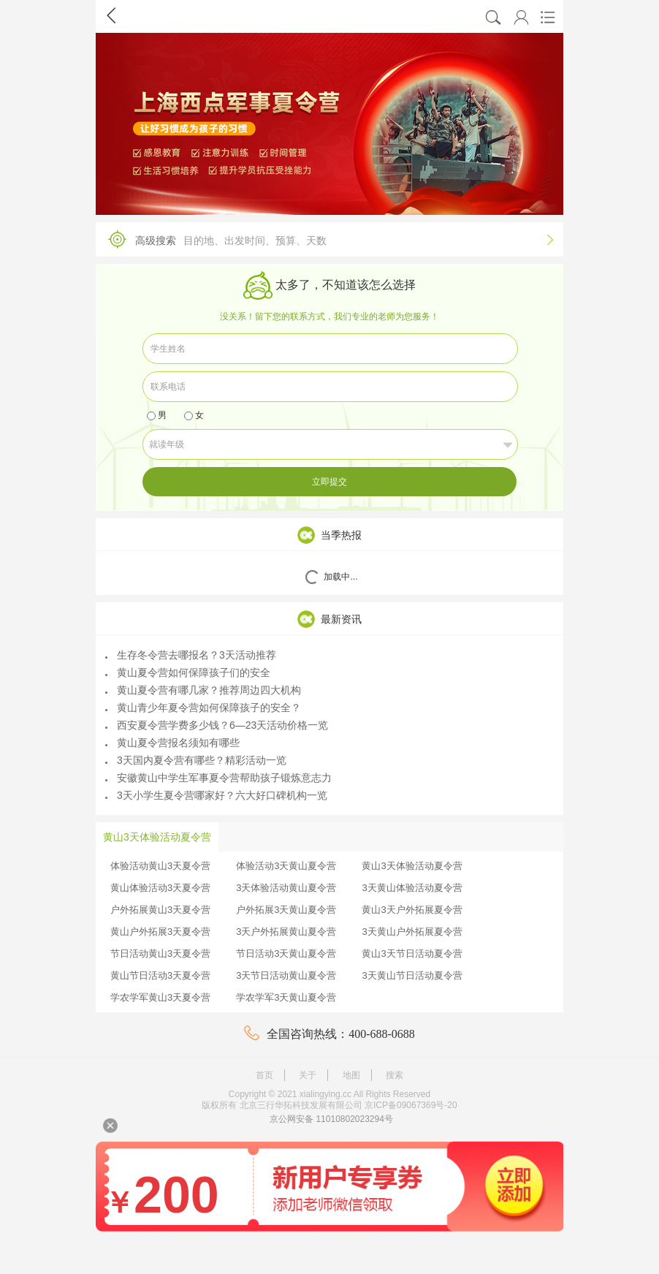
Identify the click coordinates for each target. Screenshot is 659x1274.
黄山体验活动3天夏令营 (160, 887)
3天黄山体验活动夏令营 (412, 887)
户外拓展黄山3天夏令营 (160, 909)
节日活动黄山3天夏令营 (160, 953)
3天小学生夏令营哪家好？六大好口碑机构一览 (216, 795)
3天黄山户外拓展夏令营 (412, 931)
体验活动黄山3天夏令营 (160, 865)
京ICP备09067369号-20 (411, 1105)
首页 (264, 1075)
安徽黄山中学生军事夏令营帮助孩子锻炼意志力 (218, 778)
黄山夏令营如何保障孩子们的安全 (187, 672)
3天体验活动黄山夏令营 (286, 887)
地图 (351, 1075)
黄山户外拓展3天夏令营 (160, 931)
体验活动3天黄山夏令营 (286, 865)
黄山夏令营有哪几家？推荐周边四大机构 (203, 690)
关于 (307, 1075)
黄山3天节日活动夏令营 (412, 953)
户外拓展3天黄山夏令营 (286, 909)
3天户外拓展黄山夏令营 (286, 931)
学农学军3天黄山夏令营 (286, 997)
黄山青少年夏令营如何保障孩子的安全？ (203, 707)
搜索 (394, 1075)
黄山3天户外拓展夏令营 (412, 909)
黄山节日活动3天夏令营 (160, 975)
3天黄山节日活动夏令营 (412, 975)
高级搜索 (326, 239)
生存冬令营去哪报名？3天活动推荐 (190, 655)
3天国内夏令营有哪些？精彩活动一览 (195, 760)
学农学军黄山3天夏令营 (160, 997)
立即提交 (329, 482)
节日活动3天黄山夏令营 (286, 953)
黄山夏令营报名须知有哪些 (172, 742)
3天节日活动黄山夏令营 (286, 975)
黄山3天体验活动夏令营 (412, 865)
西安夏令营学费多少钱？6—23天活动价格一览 (216, 725)
